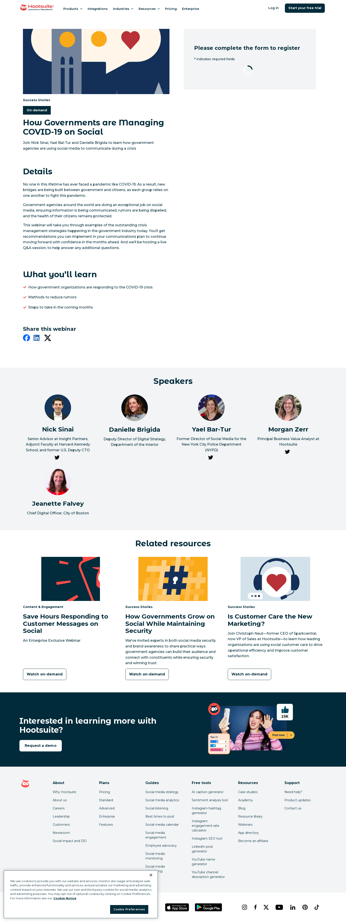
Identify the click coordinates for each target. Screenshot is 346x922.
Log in (273, 8)
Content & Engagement (43, 606)
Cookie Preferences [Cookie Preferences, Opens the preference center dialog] (129, 909)
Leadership (61, 816)
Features (106, 825)
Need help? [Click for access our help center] (293, 792)
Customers (61, 825)
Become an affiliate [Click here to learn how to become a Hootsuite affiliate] (253, 841)
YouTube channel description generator (208, 874)
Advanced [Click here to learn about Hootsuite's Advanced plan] (107, 808)
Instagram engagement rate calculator (205, 825)
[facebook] (26, 338)
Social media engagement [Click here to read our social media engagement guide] (155, 835)
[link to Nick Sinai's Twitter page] (57, 458)
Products (72, 9)
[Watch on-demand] (44, 674)
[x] (266, 907)
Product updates (297, 800)
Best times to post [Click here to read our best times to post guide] (159, 816)
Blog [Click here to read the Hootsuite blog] (241, 808)
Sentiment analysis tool (210, 800)
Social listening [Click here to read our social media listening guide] (156, 808)
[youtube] (279, 907)
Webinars (245, 825)
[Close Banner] (151, 875)
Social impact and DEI (70, 841)
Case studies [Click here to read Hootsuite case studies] (248, 792)
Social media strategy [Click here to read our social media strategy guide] (162, 792)
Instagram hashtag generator (206, 810)
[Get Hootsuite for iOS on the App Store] (177, 907)
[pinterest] (305, 907)
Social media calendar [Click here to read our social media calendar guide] (162, 825)
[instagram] (244, 907)
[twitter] (47, 338)
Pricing (171, 9)
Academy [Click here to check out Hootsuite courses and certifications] (245, 800)
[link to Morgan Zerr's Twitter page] (287, 452)
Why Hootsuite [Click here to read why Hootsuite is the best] (64, 792)
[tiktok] (316, 907)
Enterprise (190, 9)
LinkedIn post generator (202, 849)
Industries (123, 9)
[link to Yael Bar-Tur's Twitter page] (210, 458)
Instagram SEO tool (207, 838)
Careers (58, 808)
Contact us (292, 808)
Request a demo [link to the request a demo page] (40, 746)
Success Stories (36, 100)
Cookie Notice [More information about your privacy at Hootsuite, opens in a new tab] (64, 898)
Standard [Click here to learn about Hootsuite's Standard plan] (106, 800)
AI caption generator (208, 792)
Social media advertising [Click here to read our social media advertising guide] (155, 868)
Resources (149, 9)
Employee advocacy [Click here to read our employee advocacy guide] (161, 846)
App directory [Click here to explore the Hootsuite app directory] (248, 833)
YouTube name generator (203, 861)
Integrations (98, 9)
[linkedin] (37, 338)
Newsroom (61, 833)
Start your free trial (304, 8)
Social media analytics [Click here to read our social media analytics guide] (162, 800)
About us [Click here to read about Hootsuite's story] (60, 800)
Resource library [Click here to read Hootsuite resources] (250, 816)
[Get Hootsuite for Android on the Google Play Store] (208, 907)
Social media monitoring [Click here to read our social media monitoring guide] (155, 856)
